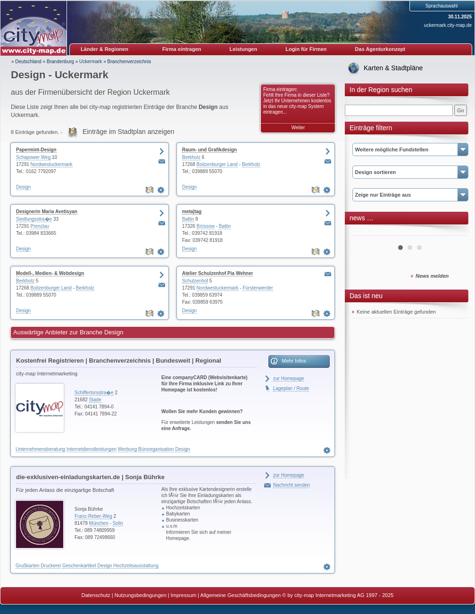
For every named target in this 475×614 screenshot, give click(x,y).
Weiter (298, 127)
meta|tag (191, 211)
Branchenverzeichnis (129, 61)
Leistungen (244, 49)
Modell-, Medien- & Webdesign (50, 273)
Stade (95, 399)
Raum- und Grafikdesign (209, 149)
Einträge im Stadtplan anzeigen (129, 131)
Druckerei (51, 565)
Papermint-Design (36, 149)
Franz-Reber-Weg (93, 516)
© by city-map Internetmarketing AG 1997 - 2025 (337, 595)
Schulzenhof (195, 280)
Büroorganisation (156, 449)
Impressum (183, 595)
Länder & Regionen (104, 49)
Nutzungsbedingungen (141, 595)
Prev (364, 232)
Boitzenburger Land (217, 164)
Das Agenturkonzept (380, 49)
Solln (118, 523)
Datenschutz (96, 595)
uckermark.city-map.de (448, 25)
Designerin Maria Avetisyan (46, 211)
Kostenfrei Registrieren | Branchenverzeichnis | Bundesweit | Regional (118, 360)
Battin (188, 219)
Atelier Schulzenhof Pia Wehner (217, 273)
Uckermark (90, 61)
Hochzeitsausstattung (135, 565)
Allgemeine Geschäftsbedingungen (240, 595)
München (98, 523)
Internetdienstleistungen (92, 449)
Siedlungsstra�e (34, 219)
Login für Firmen (305, 49)
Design (23, 187)
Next (455, 232)
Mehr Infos (294, 361)
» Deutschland (26, 61)
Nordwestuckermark (52, 164)
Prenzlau (40, 226)
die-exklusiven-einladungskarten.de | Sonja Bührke (90, 477)
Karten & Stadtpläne (393, 68)
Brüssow (206, 226)
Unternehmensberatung (40, 449)
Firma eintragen (181, 49)
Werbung (127, 449)
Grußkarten (28, 565)
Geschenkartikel (79, 565)
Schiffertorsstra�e (94, 392)
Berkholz (191, 157)
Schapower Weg (33, 157)
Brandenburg (60, 61)
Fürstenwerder (257, 287)
